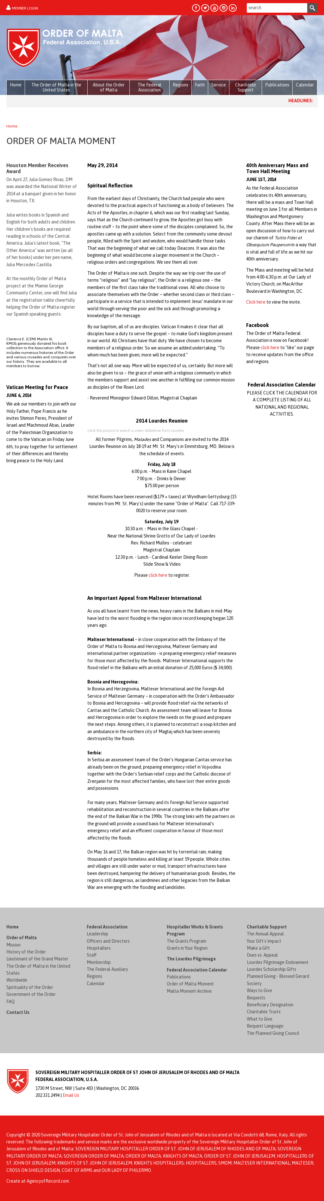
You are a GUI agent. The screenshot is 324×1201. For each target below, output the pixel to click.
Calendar (96, 983)
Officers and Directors (108, 941)
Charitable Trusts (264, 1011)
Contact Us (17, 1012)
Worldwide (16, 980)
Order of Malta (21, 937)
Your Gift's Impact (264, 941)
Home (11, 126)
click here (158, 575)
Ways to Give (259, 990)
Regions (94, 976)
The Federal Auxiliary (107, 969)
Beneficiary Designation (270, 1004)
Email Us (71, 1095)
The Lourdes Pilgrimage (191, 958)
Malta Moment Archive (189, 991)
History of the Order (26, 951)
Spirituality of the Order (29, 987)
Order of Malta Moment (190, 983)
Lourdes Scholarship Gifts (271, 969)
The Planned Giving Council (273, 1033)
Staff (92, 955)
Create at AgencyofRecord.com (37, 1181)
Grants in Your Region (187, 948)
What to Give (259, 1019)
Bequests (256, 997)
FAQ (10, 1001)
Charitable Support (267, 926)
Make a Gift (258, 948)
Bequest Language (265, 1025)
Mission (13, 944)
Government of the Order (31, 994)
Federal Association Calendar (197, 969)
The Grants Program (186, 941)
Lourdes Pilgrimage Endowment (277, 962)
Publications (179, 976)
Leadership (97, 933)
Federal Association (107, 926)
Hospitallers (99, 948)
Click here (255, 302)
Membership (99, 962)
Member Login (25, 8)
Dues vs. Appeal (262, 955)
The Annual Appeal (265, 933)
